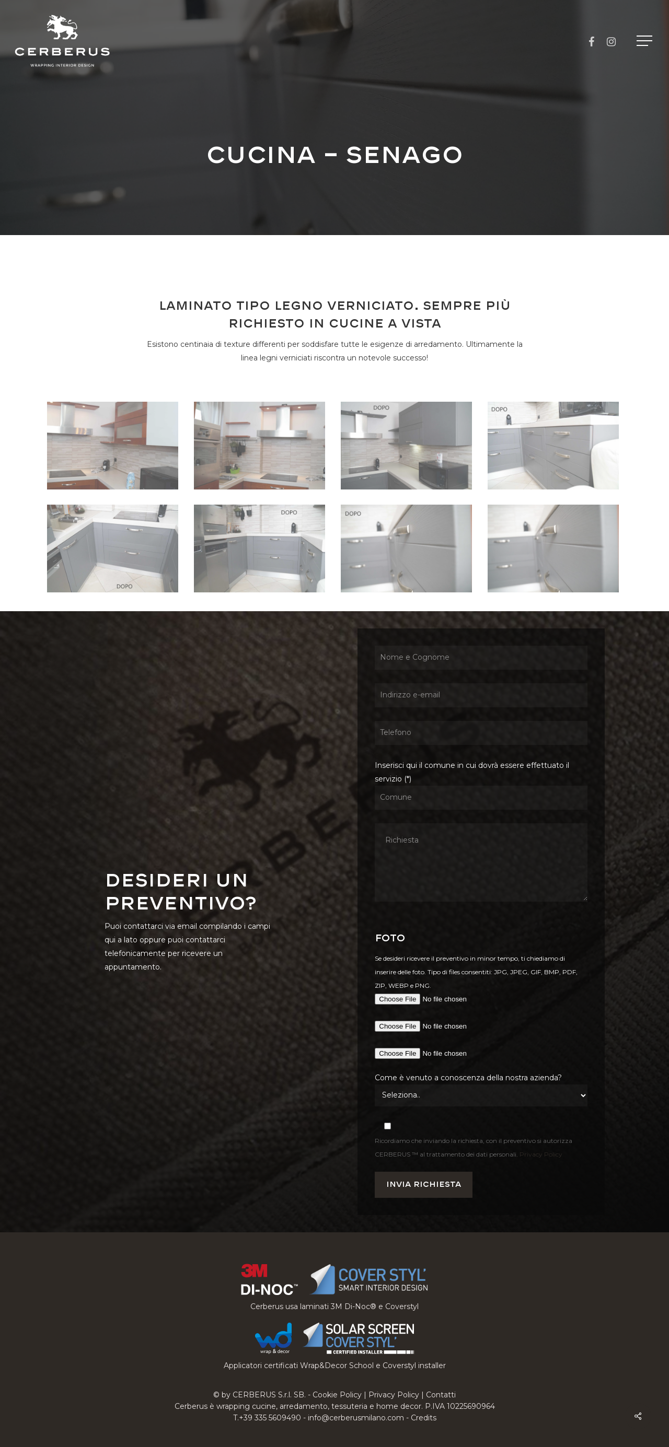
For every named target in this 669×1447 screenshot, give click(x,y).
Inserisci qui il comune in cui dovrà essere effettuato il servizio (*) (481, 833)
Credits (423, 1417)
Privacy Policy (541, 1154)
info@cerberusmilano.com (356, 1417)
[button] (645, 41)
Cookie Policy (337, 1394)
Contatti (441, 1394)
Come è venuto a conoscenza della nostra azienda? (468, 1077)
